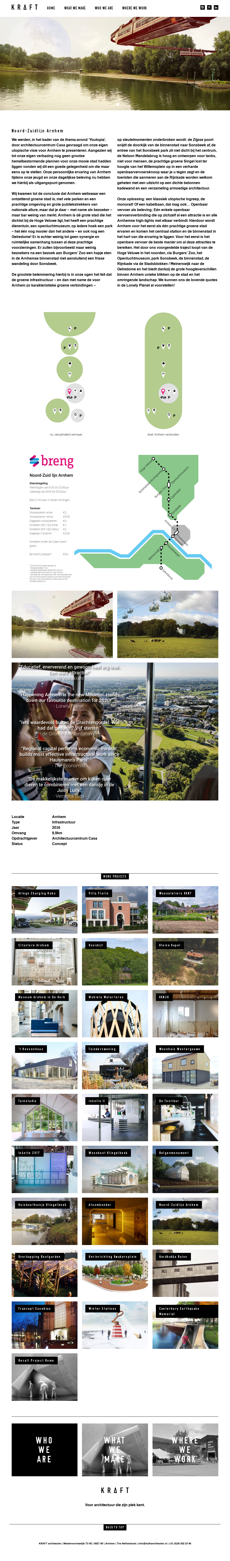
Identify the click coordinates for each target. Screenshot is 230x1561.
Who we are (104, 8)
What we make (75, 8)
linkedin (216, 7)
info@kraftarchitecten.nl (152, 1543)
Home (51, 8)
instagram (202, 7)
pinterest (209, 7)
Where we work (134, 8)
